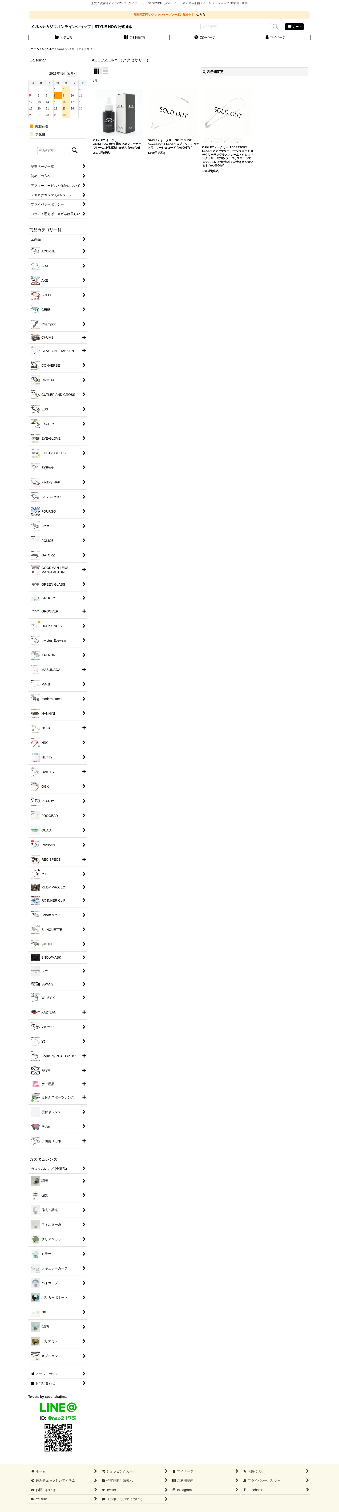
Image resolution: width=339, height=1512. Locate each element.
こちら (201, 14)
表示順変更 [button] (213, 72)
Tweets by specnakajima (47, 1396)
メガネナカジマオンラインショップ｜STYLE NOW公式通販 (82, 26)
